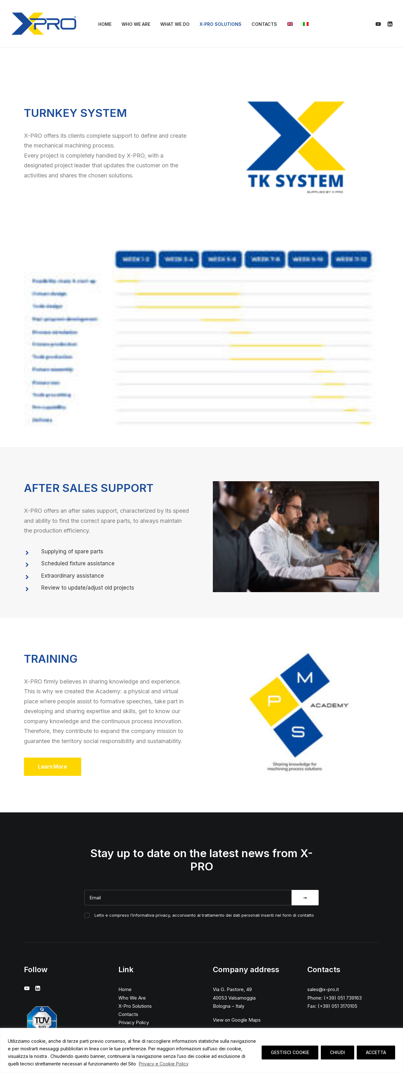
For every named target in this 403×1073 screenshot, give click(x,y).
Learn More (52, 767)
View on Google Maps (237, 1020)
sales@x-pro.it (323, 989)
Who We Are (136, 24)
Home (104, 24)
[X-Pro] (44, 24)
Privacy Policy (133, 1022)
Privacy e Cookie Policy (164, 1063)
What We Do (175, 24)
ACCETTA (376, 1052)
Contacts (264, 24)
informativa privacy (151, 915)
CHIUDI (337, 1052)
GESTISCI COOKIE (290, 1052)
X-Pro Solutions (220, 24)
